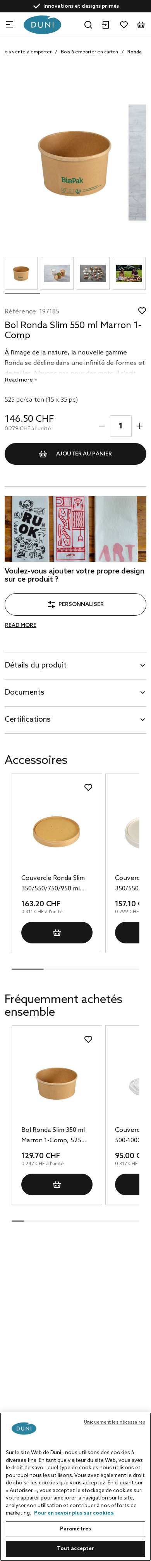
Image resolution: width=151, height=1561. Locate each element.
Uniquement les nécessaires (114, 1422)
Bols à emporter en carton (89, 52)
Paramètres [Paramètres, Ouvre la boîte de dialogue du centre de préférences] (75, 1529)
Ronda (134, 52)
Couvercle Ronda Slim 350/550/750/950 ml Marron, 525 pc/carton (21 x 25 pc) (54, 884)
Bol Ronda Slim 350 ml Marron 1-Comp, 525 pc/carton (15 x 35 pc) (53, 1136)
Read (19, 380)
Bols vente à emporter (26, 52)
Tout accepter (75, 1549)
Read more (20, 625)
